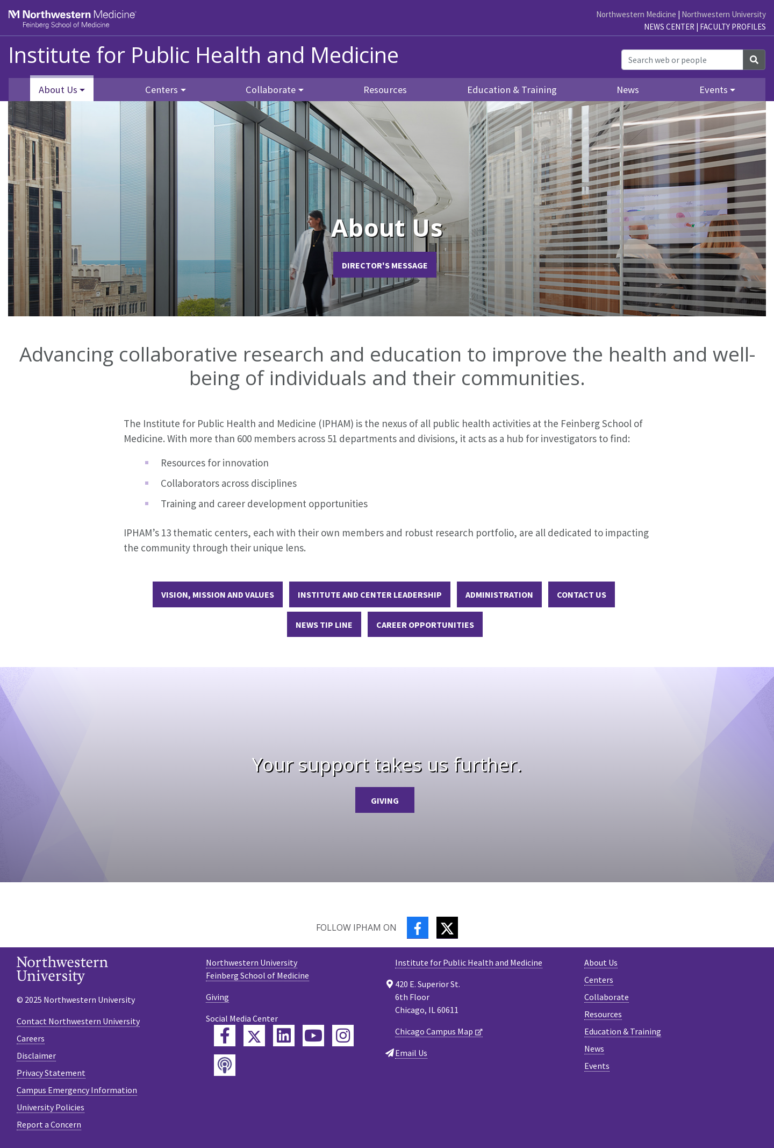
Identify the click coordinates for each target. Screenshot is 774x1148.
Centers (598, 979)
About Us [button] (58, 89)
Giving (385, 800)
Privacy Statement (51, 1072)
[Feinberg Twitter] (254, 1035)
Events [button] (713, 89)
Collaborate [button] (271, 89)
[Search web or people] (682, 59)
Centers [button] (161, 89)
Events (597, 1065)
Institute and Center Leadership (370, 594)
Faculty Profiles (733, 27)
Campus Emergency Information (77, 1090)
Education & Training (512, 89)
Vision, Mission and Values (217, 594)
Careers (31, 1038)
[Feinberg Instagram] (343, 1035)
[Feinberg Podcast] (224, 1065)
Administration (499, 594)
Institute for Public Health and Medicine (203, 55)
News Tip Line (324, 624)
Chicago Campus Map (434, 1031)
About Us (601, 962)
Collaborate (606, 996)
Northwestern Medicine (636, 14)
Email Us (411, 1052)
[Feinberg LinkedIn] (284, 1035)
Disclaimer (36, 1055)
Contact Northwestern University (78, 1021)
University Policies (50, 1107)
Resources (385, 89)
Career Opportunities (425, 624)
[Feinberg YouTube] (313, 1035)
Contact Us (581, 594)
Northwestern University (724, 14)
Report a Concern (49, 1124)
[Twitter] (447, 928)
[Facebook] (417, 928)
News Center (669, 27)
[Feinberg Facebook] (224, 1035)
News (628, 89)
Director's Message (385, 265)
